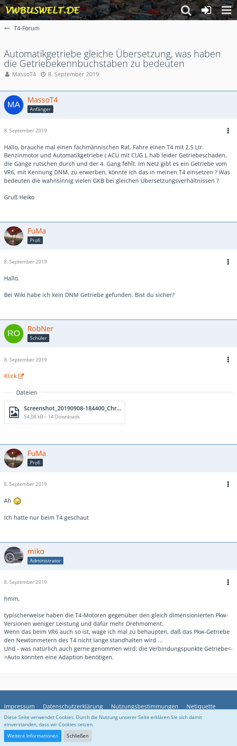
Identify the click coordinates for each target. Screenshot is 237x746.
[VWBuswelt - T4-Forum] (42, 10)
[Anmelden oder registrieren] (206, 10)
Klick (10, 376)
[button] (226, 10)
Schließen (77, 735)
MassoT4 (24, 74)
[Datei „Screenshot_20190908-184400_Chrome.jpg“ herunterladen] (64, 412)
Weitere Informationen (32, 735)
